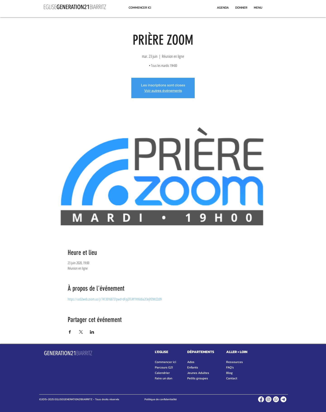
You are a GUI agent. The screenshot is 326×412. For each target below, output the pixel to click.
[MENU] (257, 7)
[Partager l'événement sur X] (81, 332)
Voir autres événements (163, 90)
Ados (190, 362)
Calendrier (162, 373)
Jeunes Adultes (198, 373)
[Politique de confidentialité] (160, 399)
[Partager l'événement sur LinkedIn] (92, 332)
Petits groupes (197, 378)
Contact (231, 378)
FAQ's (230, 367)
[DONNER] (241, 7)
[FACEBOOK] (261, 399)
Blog (229, 373)
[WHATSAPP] (276, 399)
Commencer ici (165, 362)
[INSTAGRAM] (268, 399)
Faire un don (163, 378)
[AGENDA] (223, 7)
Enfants (192, 367)
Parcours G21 (164, 367)
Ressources (234, 362)
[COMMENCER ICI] (139, 7)
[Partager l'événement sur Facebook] (70, 332)
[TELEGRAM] (283, 399)
